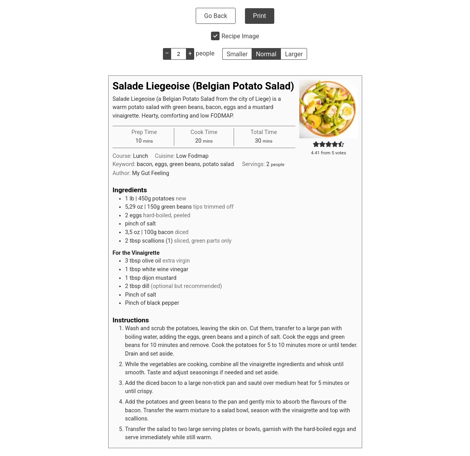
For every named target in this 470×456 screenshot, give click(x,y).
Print (259, 16)
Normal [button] (266, 54)
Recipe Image (240, 36)
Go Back (215, 16)
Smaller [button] (237, 54)
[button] (316, 144)
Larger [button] (293, 54)
